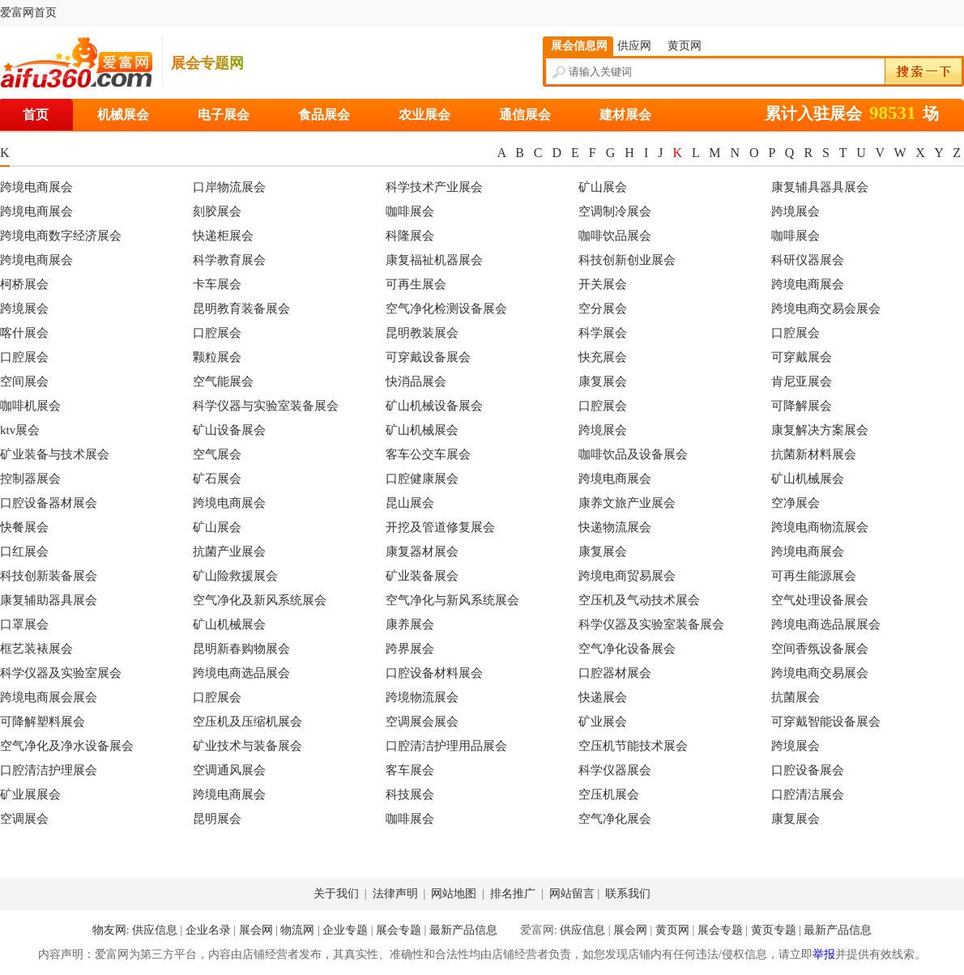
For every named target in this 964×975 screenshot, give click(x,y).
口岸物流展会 (229, 187)
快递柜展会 (223, 235)
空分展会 (602, 308)
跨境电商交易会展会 (826, 308)
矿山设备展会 (229, 430)
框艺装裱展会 (36, 648)
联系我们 (627, 894)
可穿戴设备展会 (428, 357)
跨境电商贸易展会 (627, 575)
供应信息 (154, 930)
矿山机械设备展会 (434, 405)
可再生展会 (416, 284)
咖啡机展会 (30, 405)
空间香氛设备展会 (819, 648)
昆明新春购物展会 (241, 648)
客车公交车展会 (428, 454)
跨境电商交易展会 (819, 672)
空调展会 (24, 818)
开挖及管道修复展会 (440, 527)
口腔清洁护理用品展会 (446, 745)
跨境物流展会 (422, 697)
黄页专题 (773, 930)
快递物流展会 (614, 527)
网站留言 (573, 894)
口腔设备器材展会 (48, 502)
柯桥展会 (24, 284)
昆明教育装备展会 (241, 308)
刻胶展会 (217, 211)
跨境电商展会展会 (48, 697)
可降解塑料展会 (42, 721)
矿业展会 (602, 721)
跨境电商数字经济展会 (61, 235)
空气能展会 (223, 381)
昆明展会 (217, 818)
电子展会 (224, 114)
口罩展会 (24, 624)
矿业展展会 (30, 794)
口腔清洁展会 (807, 794)
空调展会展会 (422, 721)
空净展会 (795, 502)
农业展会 (424, 114)
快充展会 (602, 357)
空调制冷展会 (614, 211)
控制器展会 (30, 478)
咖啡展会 (410, 211)
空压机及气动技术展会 (639, 600)
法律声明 (397, 894)
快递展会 (602, 697)
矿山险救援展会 (235, 575)
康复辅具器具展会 (819, 187)
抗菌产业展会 (229, 551)
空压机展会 (608, 794)
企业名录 (208, 930)
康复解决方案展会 (819, 430)
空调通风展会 (229, 770)
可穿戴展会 (801, 357)
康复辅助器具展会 (48, 600)
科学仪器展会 (614, 770)
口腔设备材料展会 (434, 672)
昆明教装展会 (422, 332)
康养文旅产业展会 (627, 502)
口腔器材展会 (614, 672)
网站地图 (455, 894)
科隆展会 (410, 235)
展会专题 (398, 930)
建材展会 (625, 114)
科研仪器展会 (807, 259)
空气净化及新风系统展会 (259, 600)
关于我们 (338, 894)
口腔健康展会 (422, 478)
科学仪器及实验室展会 (61, 672)
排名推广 (514, 894)
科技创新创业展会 (627, 259)
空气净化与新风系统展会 (452, 600)
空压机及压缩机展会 (247, 721)
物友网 (109, 930)
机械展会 (123, 114)
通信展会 (525, 114)
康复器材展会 (422, 551)
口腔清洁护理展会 (48, 770)
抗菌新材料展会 (813, 454)
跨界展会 (410, 648)
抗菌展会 (795, 697)
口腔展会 (217, 332)
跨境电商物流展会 (819, 527)
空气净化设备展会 (627, 648)
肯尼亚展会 (801, 381)
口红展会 (24, 551)
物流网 (297, 930)
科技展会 (410, 794)
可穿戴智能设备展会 (826, 721)
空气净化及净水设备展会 (67, 745)
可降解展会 (801, 405)
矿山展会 (602, 187)
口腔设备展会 (807, 770)
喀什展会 (24, 332)
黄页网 (672, 930)
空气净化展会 (614, 818)
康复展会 (602, 381)
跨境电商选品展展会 (826, 624)
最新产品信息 (463, 930)
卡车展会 (217, 284)
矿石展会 (217, 478)
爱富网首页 (28, 12)
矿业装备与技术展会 (54, 454)
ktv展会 (20, 430)
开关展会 (602, 284)
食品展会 (324, 114)
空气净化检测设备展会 (446, 308)
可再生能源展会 (813, 575)
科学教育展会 (229, 259)
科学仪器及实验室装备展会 (651, 624)
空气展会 (217, 454)
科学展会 (602, 332)
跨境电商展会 (36, 187)
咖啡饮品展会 (614, 235)
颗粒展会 (217, 357)
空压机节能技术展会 (633, 745)
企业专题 (345, 930)
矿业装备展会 (422, 575)
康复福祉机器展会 (434, 259)
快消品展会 (416, 381)
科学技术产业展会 (434, 187)
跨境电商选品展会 (241, 672)
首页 (36, 114)
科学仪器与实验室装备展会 (266, 405)
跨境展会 (795, 211)
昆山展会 (410, 502)
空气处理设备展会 (819, 600)
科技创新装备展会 (48, 575)
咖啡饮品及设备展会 (633, 454)
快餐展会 (24, 527)
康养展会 (410, 624)
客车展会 (410, 770)
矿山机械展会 (422, 430)
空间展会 (24, 381)
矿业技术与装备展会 (247, 745)
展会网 (256, 930)
